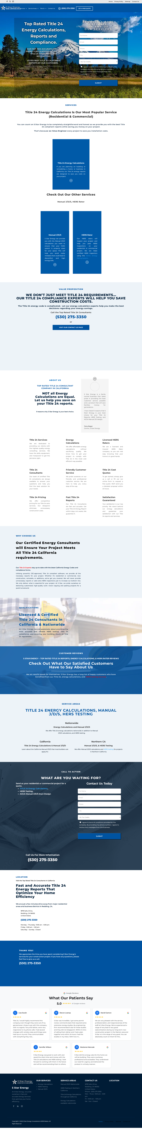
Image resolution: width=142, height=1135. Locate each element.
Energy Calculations (45, 1084)
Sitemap (127, 1)
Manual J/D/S (43, 1089)
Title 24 (42, 8)
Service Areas (32, 8)
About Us (13, 8)
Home (111, 1)
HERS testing (108, 749)
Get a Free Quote (84, 8)
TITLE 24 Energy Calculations (34, 788)
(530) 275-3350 (68, 8)
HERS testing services (96, 677)
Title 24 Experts (25, 568)
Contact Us (135, 1)
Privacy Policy (118, 1)
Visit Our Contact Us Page (71, 327)
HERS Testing (43, 1087)
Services (22, 8)
